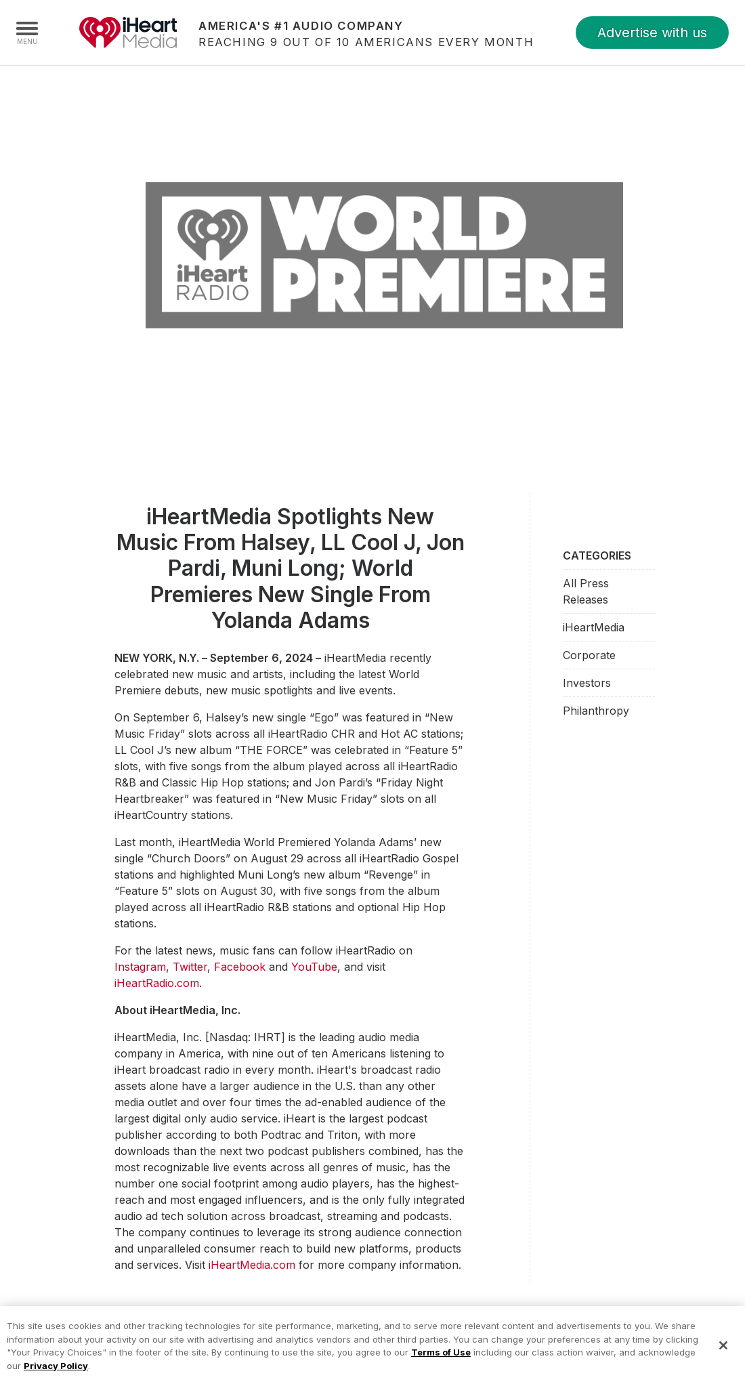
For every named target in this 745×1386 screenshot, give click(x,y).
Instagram (140, 966)
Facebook (239, 966)
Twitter (190, 966)
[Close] (723, 1354)
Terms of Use (441, 1360)
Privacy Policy (56, 1373)
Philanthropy (596, 710)
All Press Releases (586, 591)
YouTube (314, 966)
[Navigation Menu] (27, 32)
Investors (587, 683)
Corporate (589, 655)
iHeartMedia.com (252, 1265)
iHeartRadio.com (156, 983)
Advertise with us (652, 32)
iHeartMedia (128, 32)
